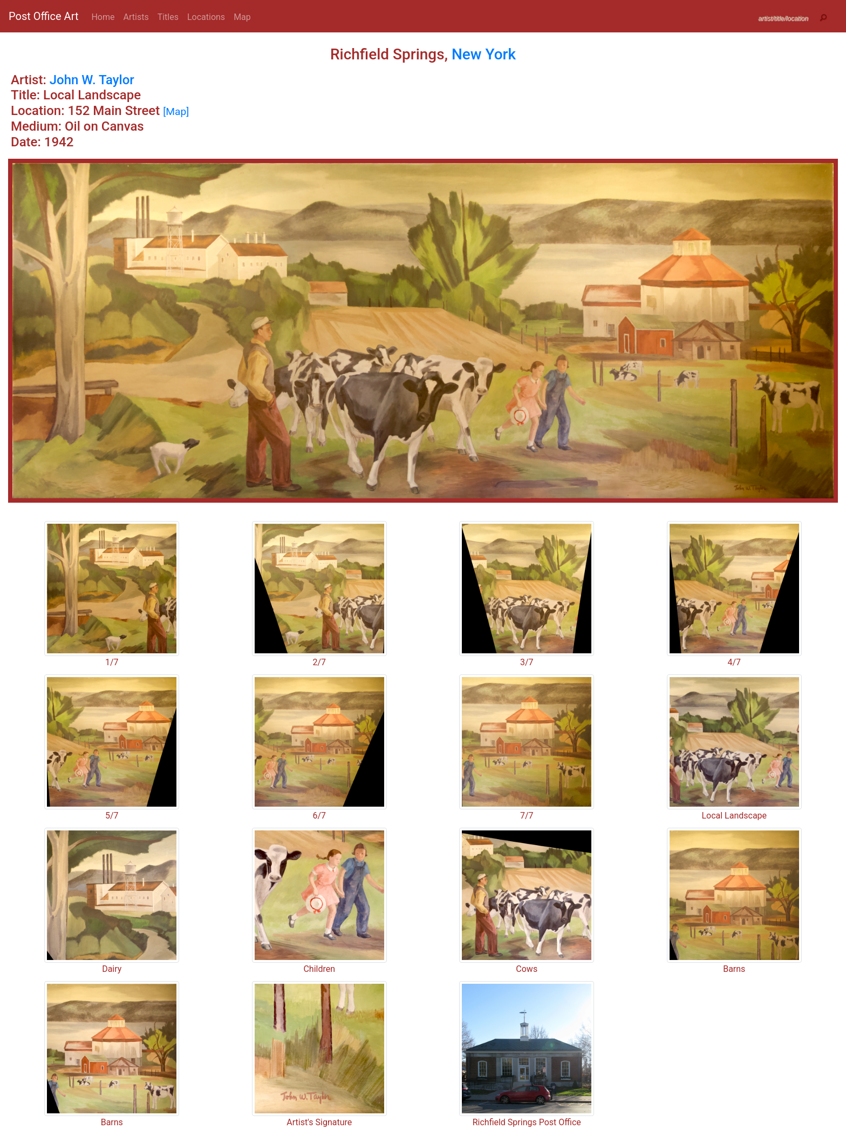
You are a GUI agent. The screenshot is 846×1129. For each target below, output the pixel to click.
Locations (206, 17)
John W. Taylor (92, 79)
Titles (168, 17)
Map (242, 17)
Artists (136, 17)
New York (484, 54)
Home (102, 17)
